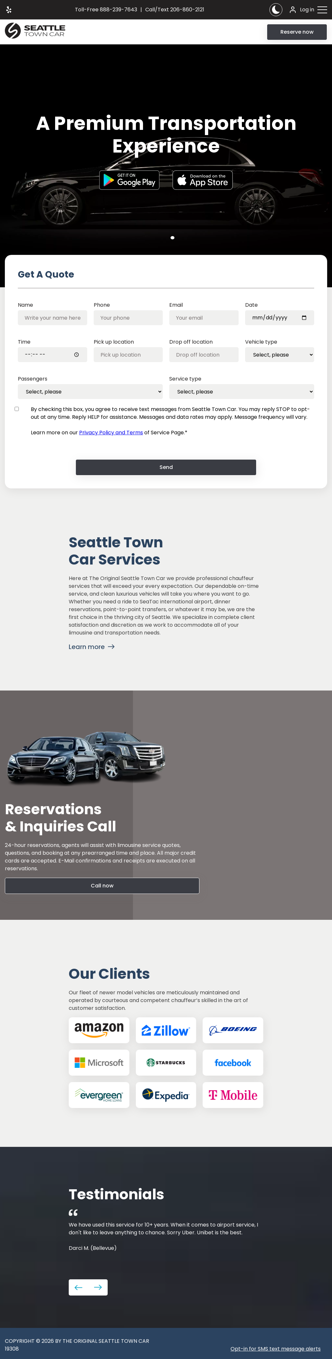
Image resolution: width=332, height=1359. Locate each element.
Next (98, 1287)
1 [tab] (172, 237)
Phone (102, 305)
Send (166, 467)
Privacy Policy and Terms (111, 432)
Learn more (87, 646)
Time (24, 342)
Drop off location (191, 342)
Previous (78, 1287)
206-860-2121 (174, 9)
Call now (102, 885)
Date (251, 305)
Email (176, 305)
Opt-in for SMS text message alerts (276, 1349)
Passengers (32, 379)
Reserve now (297, 32)
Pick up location (114, 342)
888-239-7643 (106, 9)
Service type (185, 379)
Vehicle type (261, 342)
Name (25, 305)
